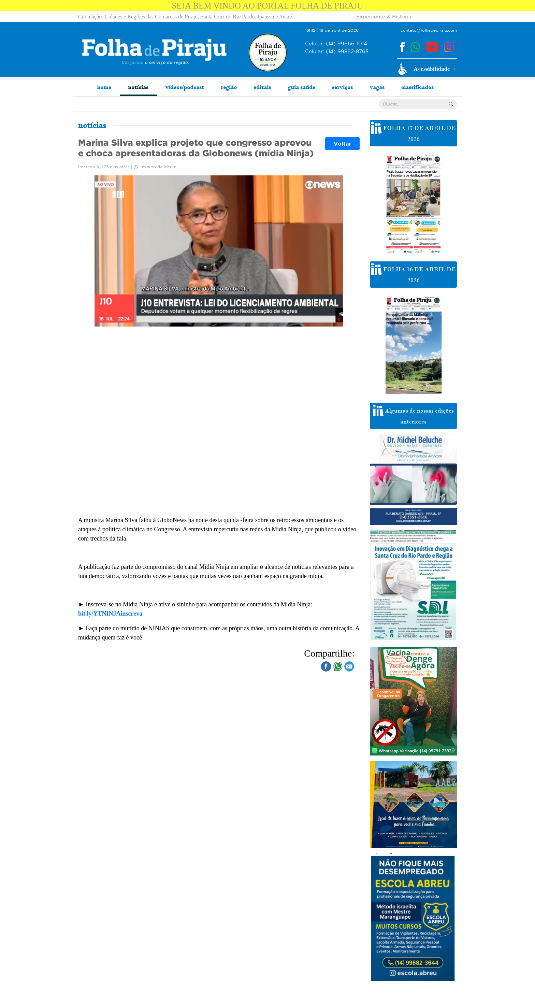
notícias (138, 87)
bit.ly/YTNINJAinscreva (110, 613)
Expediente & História (383, 16)
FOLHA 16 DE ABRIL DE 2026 (413, 273)
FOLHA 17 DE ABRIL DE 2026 (413, 132)
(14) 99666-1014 (336, 44)
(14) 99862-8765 (336, 52)
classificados (417, 87)
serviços (342, 87)
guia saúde (301, 87)
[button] (427, 69)
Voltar (342, 144)
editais (262, 87)
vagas (377, 87)
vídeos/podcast (184, 87)
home (104, 87)
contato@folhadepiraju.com (429, 30)
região (229, 87)
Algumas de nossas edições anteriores (413, 415)
